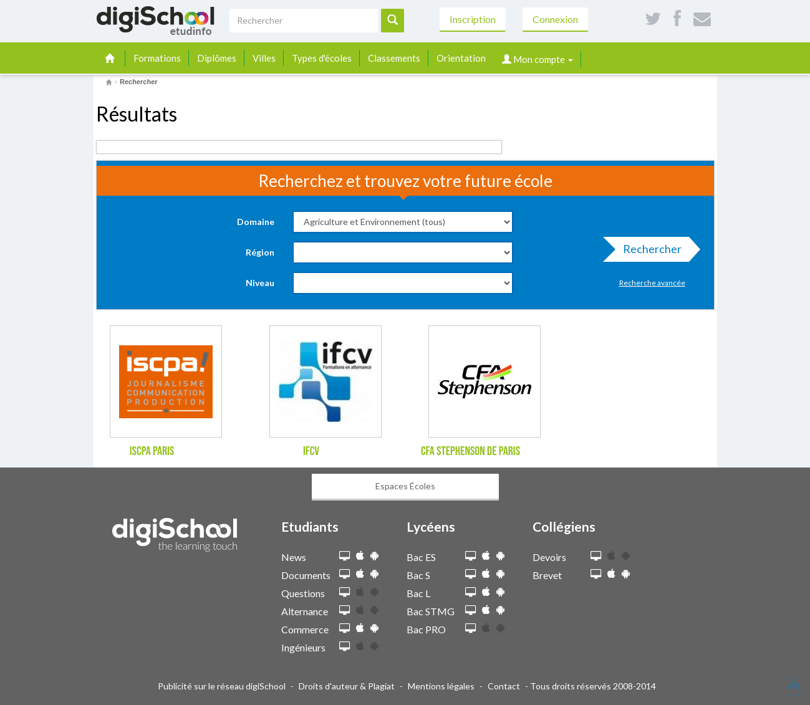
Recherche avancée (652, 282)
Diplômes (216, 58)
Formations (157, 58)
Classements (394, 58)
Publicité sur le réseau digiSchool (222, 686)
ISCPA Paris (152, 451)
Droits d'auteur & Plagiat (347, 686)
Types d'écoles (322, 58)
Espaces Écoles (405, 486)
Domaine (255, 221)
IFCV (311, 451)
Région (260, 252)
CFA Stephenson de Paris (470, 451)
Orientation (461, 58)
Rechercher (648, 252)
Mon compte (537, 59)
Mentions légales (441, 686)
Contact (504, 686)
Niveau (260, 282)
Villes (264, 58)
